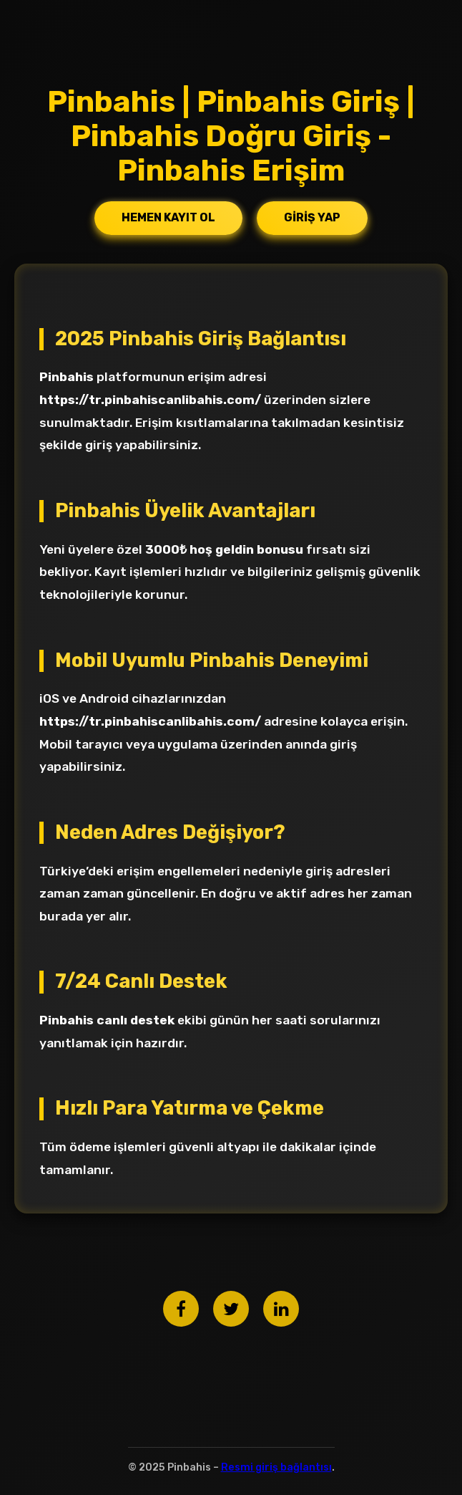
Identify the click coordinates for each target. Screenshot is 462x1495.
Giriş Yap (312, 217)
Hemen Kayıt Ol (168, 217)
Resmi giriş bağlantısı (276, 1467)
